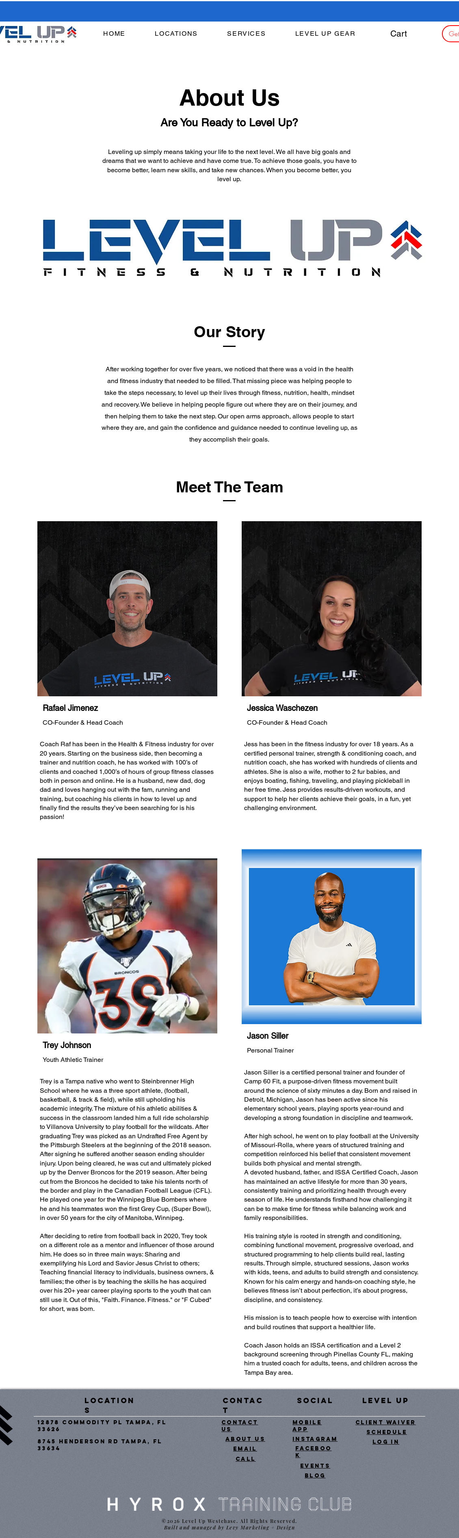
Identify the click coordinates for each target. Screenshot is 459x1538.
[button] (246, 34)
